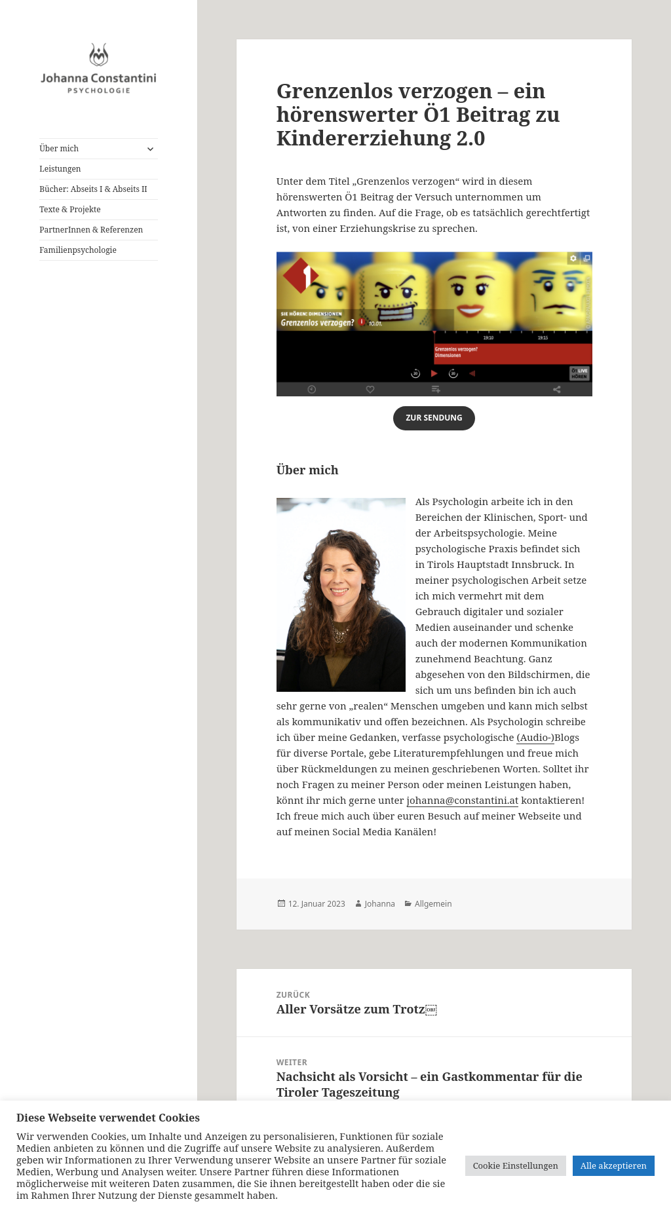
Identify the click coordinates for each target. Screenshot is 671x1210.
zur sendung (434, 417)
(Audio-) (535, 737)
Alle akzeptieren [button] (614, 1165)
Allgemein (433, 903)
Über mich (59, 148)
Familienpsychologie (78, 249)
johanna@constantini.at (463, 799)
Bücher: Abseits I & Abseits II (93, 189)
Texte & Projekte (69, 209)
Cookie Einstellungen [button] (515, 1165)
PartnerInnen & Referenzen (91, 229)
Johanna (380, 903)
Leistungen (60, 168)
